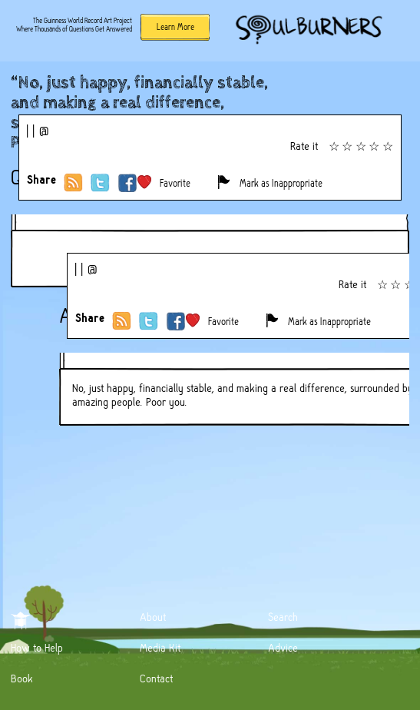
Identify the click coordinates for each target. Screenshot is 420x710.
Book (22, 678)
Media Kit (160, 648)
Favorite (175, 183)
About (153, 617)
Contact (156, 678)
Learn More (175, 27)
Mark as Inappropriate (281, 183)
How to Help (37, 648)
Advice (283, 648)
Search (283, 617)
